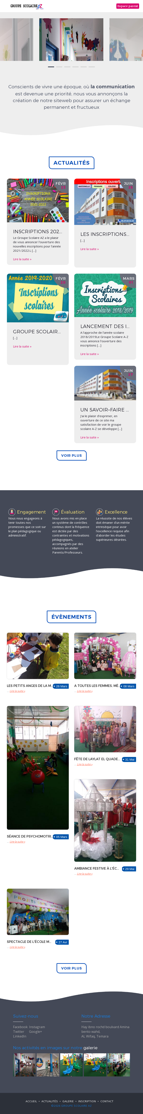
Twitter (18, 1031)
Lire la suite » (22, 259)
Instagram (37, 1027)
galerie (90, 1047)
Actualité (49, 1101)
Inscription (87, 1101)
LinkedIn (19, 1036)
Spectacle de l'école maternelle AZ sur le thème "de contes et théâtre (30, 941)
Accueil (31, 1101)
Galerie (68, 1101)
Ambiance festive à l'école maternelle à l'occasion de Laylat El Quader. (97, 868)
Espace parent (127, 6)
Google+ (35, 1031)
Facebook (20, 1027)
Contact (107, 1101)
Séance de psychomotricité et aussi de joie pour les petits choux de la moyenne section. (30, 836)
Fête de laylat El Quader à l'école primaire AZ (97, 759)
